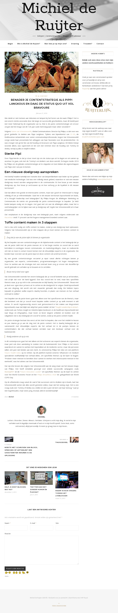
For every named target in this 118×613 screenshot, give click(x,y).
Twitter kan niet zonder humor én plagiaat (38, 489)
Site (57, 523)
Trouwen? (87, 44)
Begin (10, 44)
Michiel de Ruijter (59, 17)
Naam (8, 523)
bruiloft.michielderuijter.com (93, 137)
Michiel (11, 397)
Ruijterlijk (86, 88)
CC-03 (72, 134)
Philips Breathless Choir (46, 374)
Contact (100, 44)
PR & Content (41, 96)
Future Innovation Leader (31, 372)
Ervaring (75, 44)
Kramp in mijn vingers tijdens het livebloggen (65, 493)
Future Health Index (13, 353)
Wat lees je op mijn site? (55, 44)
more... (7, 575)
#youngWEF (9, 372)
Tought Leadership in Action (66, 307)
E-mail (33, 523)
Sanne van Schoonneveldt (21, 131)
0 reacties (75, 397)
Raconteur (9, 217)
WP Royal (84, 598)
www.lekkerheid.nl (105, 179)
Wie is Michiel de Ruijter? (28, 44)
